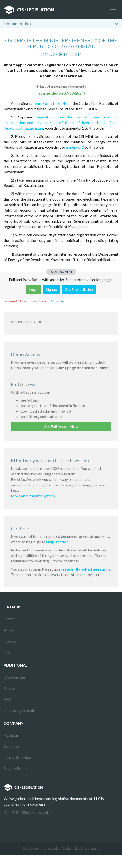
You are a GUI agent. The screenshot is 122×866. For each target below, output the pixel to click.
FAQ (7, 699)
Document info (18, 23)
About (9, 630)
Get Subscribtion (79, 289)
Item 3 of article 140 (50, 103)
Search (9, 619)
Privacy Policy (15, 768)
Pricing (9, 688)
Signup (51, 289)
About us (11, 735)
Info (7, 652)
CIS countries (15, 677)
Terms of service (17, 757)
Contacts (11, 746)
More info (57, 301)
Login (33, 289)
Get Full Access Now (61, 426)
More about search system (33, 495)
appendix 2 (75, 147)
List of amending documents (61, 86)
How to (10, 641)
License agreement (19, 710)
